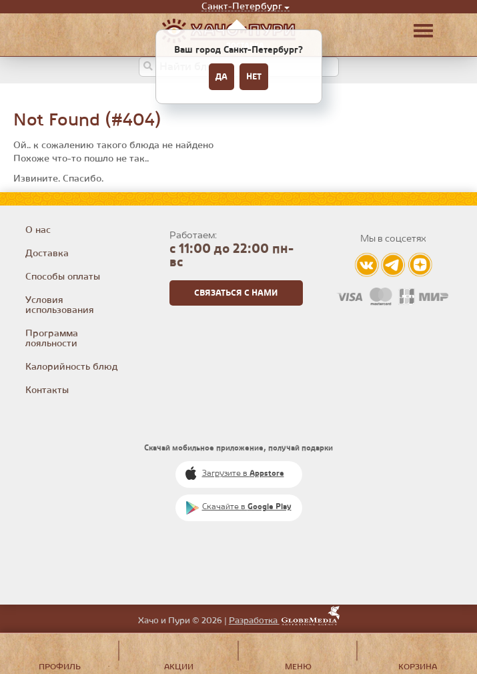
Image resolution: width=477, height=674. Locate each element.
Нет (254, 76)
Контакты (47, 390)
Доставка (47, 253)
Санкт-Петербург (241, 7)
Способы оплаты (62, 277)
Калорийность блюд (71, 367)
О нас (38, 230)
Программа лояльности (51, 338)
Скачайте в (247, 506)
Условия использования (59, 305)
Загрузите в (243, 473)
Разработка (284, 620)
